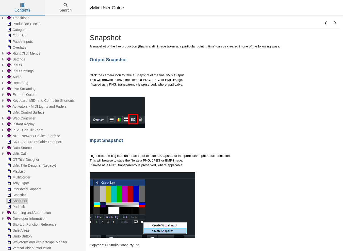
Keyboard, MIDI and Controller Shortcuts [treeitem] (40, 100)
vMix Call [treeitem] (16, 154)
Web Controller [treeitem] (20, 118)
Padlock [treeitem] (15, 207)
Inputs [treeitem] (14, 65)
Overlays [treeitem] (16, 47)
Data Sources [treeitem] (19, 148)
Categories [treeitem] (17, 30)
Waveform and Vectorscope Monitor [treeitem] (36, 242)
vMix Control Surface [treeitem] (25, 112)
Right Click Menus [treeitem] (23, 53)
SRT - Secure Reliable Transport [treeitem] (34, 142)
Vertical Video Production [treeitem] (28, 248)
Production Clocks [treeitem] (23, 24)
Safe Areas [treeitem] (18, 230)
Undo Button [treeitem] (19, 236)
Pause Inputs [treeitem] (19, 41)
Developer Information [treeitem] (26, 218)
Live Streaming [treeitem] (20, 89)
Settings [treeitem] (15, 59)
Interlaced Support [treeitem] (23, 189)
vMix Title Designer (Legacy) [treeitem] (31, 165)
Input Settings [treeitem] (20, 71)
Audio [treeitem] (13, 77)
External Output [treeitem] (21, 95)
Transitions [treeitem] (17, 18)
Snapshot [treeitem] (16, 201)
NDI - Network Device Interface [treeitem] (33, 136)
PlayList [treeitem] (15, 171)
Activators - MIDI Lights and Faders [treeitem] (36, 106)
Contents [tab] (22, 7)
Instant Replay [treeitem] (20, 124)
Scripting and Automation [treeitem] (28, 213)
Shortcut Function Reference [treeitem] (31, 224)
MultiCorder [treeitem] (18, 177)
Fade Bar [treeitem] (16, 36)
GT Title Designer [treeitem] (22, 159)
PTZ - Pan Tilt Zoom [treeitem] (24, 130)
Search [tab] (65, 7)
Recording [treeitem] (17, 83)
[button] (325, 23)
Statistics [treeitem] (16, 195)
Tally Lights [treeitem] (18, 183)
